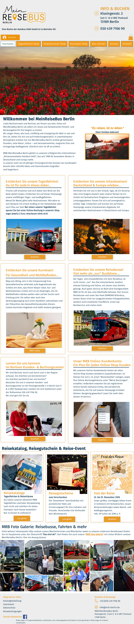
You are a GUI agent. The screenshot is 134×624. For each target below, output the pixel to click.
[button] (130, 37)
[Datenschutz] (11, 608)
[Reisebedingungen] (15, 611)
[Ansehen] (34, 257)
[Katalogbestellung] (15, 601)
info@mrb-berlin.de (110, 607)
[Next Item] (129, 565)
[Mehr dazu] (34, 350)
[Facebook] (25, 617)
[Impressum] (10, 604)
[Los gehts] (22, 518)
